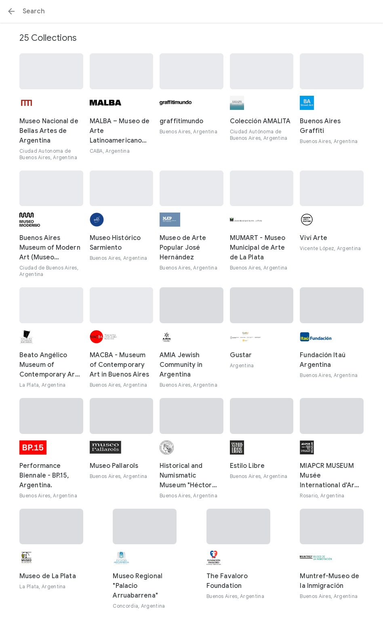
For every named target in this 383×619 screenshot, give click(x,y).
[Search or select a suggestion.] (191, 11)
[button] (11, 11)
